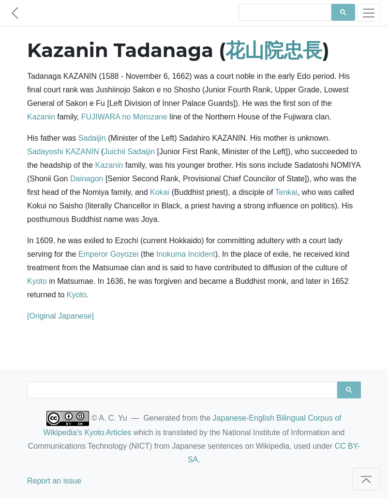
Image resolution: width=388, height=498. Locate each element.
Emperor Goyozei (108, 254)
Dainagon (87, 179)
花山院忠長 (273, 50)
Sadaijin (92, 138)
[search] (284, 12)
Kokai (159, 192)
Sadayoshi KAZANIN (63, 151)
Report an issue (54, 481)
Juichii (114, 151)
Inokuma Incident (185, 254)
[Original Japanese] (60, 316)
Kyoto (37, 281)
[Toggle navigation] (368, 13)
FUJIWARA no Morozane (124, 117)
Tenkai (286, 192)
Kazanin (41, 117)
